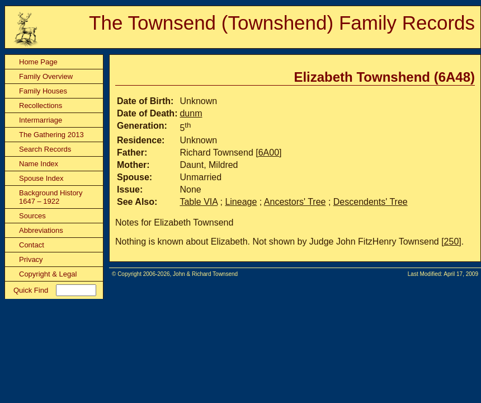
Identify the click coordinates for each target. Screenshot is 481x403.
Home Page (38, 62)
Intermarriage (40, 120)
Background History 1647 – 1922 (50, 197)
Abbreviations (41, 230)
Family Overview (46, 76)
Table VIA (199, 202)
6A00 (268, 152)
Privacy (31, 259)
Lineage (241, 202)
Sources (32, 216)
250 (451, 241)
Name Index (38, 164)
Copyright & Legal (48, 274)
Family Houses (43, 91)
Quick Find (30, 290)
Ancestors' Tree (295, 202)
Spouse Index (41, 178)
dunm (191, 113)
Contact (31, 245)
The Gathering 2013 (51, 134)
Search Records (45, 149)
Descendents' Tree (370, 202)
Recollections (40, 105)
